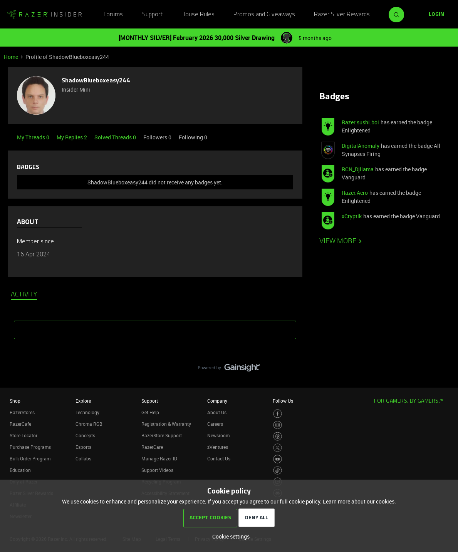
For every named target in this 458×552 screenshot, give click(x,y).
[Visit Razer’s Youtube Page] (277, 459)
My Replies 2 (72, 137)
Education (20, 470)
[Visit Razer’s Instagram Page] (277, 425)
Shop (15, 401)
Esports (83, 447)
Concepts (85, 435)
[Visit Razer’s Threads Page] (277, 436)
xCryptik (352, 216)
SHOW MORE (155, 327)
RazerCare (152, 447)
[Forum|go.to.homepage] (44, 14)
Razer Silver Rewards (342, 15)
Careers (215, 424)
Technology (87, 412)
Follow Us (283, 401)
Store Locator (23, 435)
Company (217, 401)
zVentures (217, 447)
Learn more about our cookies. (359, 501)
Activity (24, 294)
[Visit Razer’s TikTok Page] (277, 470)
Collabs (83, 458)
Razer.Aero (355, 192)
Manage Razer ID (159, 458)
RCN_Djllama (358, 169)
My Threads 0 (33, 137)
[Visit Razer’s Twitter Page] (277, 448)
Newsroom (218, 435)
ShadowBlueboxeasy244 (96, 81)
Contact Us (218, 458)
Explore (83, 401)
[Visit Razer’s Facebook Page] (277, 413)
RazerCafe (20, 424)
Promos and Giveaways (264, 15)
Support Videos (157, 470)
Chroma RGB (88, 424)
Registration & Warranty (166, 424)
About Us (216, 412)
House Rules (198, 15)
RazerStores (22, 412)
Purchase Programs (30, 447)
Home (11, 56)
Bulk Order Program (30, 458)
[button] (436, 14)
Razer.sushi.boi (360, 122)
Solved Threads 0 (115, 137)
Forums (113, 15)
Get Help (150, 412)
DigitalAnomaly (360, 145)
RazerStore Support (161, 435)
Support (152, 15)
